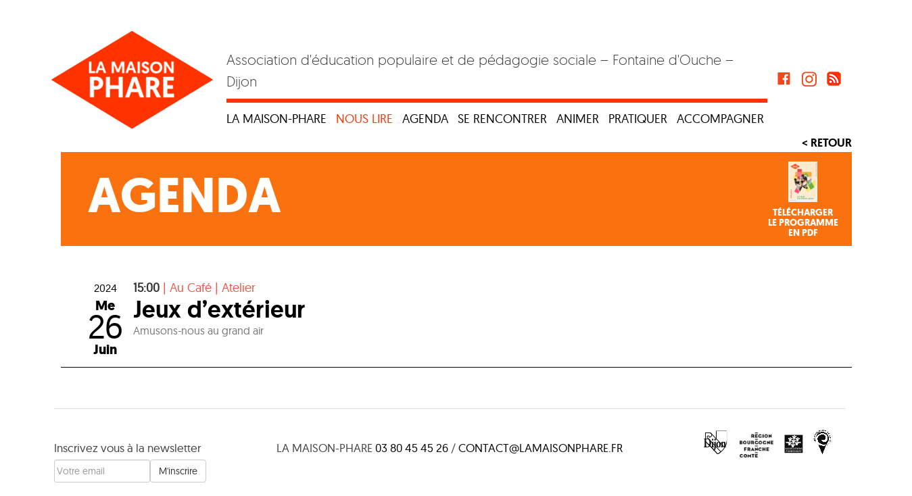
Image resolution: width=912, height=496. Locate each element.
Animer (577, 118)
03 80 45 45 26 (411, 448)
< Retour (827, 142)
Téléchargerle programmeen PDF (803, 223)
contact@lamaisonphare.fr (540, 448)
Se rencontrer (502, 118)
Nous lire (364, 118)
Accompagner (720, 118)
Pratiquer (637, 118)
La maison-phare (276, 118)
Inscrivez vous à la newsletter (127, 448)
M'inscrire (178, 471)
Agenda (425, 118)
